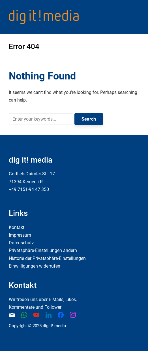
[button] (133, 17)
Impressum (20, 235)
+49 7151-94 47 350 (29, 189)
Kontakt (16, 227)
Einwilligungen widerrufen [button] (34, 266)
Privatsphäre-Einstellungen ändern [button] (43, 250)
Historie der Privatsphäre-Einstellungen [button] (47, 258)
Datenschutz (21, 242)
